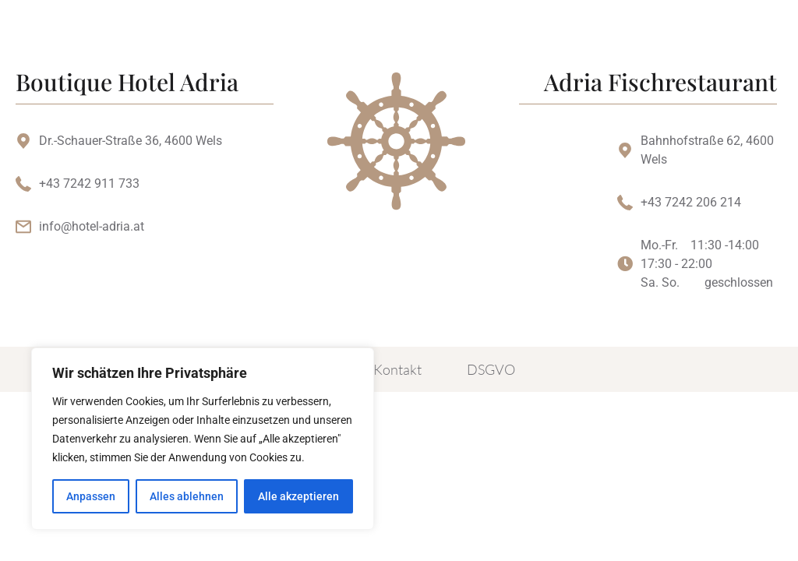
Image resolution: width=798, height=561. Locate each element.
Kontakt (397, 369)
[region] (202, 439)
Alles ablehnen (187, 496)
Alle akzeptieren (298, 496)
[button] (576, 39)
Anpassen (90, 496)
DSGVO (491, 369)
